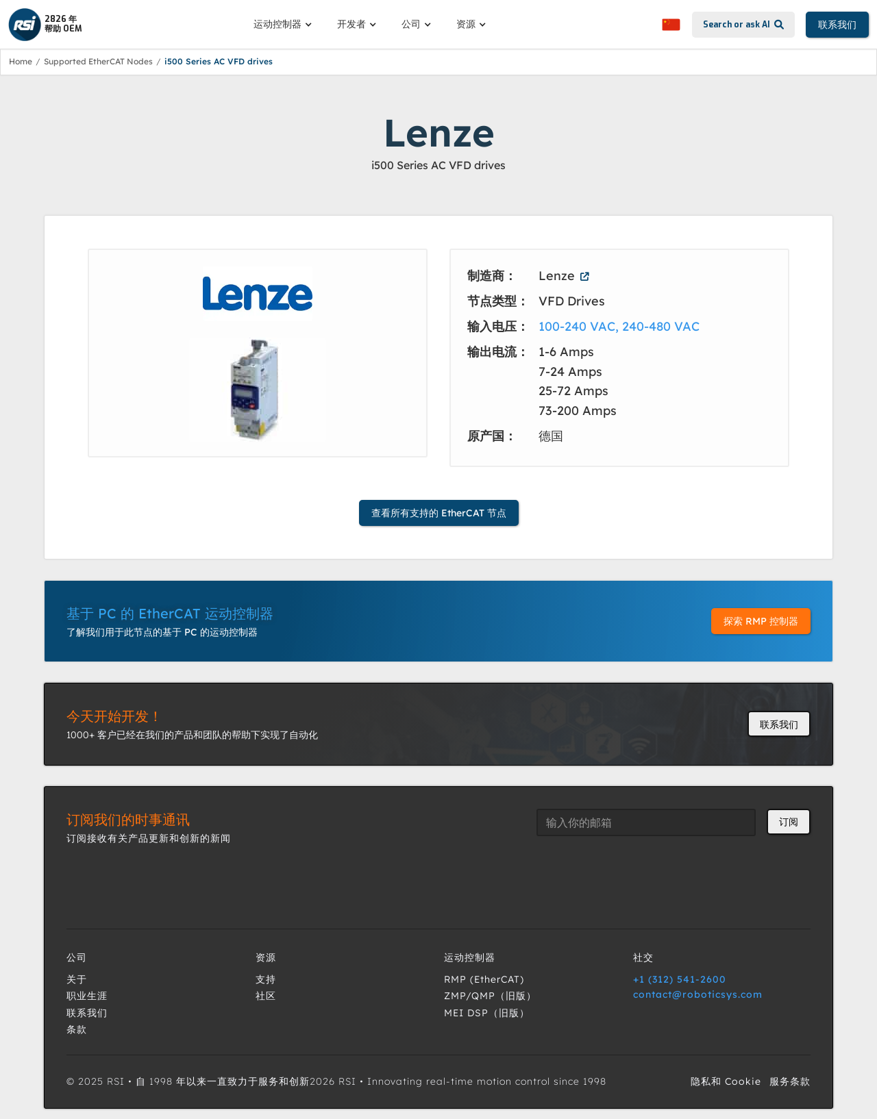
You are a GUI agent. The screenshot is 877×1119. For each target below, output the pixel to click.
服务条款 (790, 1081)
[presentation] (640, 874)
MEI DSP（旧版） (487, 1013)
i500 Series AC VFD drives (218, 61)
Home (20, 61)
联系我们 (837, 24)
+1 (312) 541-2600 (679, 979)
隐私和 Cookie (726, 1081)
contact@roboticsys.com (698, 994)
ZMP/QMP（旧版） (490, 996)
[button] (284, 24)
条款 (76, 1029)
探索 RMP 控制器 (761, 621)
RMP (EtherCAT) (484, 979)
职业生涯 (87, 996)
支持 (266, 979)
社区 (266, 996)
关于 (76, 979)
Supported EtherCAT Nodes (98, 61)
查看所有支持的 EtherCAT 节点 (438, 513)
